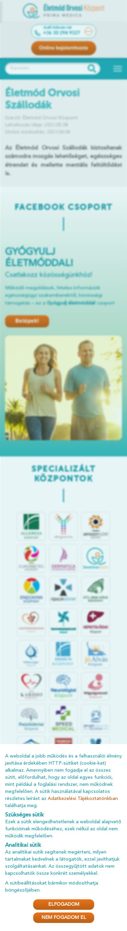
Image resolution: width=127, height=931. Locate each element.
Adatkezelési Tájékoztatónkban (83, 798)
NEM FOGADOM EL (63, 917)
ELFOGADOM (63, 904)
